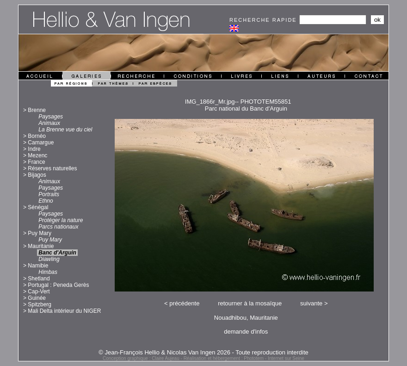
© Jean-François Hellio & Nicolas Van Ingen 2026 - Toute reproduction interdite (203, 352)
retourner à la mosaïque (250, 303)
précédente (184, 303)
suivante (311, 303)
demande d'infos (246, 331)
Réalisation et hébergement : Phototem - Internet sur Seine (244, 358)
